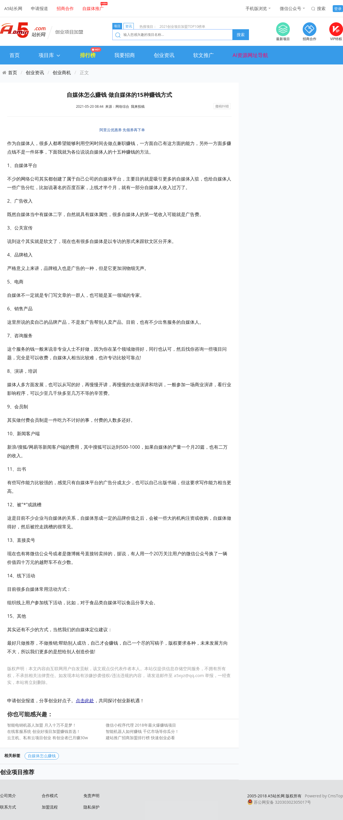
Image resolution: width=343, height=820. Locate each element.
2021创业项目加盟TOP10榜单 (182, 26)
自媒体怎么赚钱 (42, 755)
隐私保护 (91, 807)
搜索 (321, 8)
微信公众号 (290, 8)
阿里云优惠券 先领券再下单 (122, 129)
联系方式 (8, 807)
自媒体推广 (93, 8)
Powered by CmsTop (324, 796)
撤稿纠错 (222, 106)
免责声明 (91, 795)
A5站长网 (13, 8)
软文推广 (203, 55)
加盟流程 (50, 807)
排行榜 (87, 55)
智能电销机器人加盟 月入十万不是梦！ (41, 725)
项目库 (50, 55)
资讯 (128, 26)
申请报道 (39, 8)
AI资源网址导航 (250, 55)
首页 (14, 55)
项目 (117, 25)
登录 (338, 8)
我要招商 (124, 55)
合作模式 (50, 795)
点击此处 (85, 700)
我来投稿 (138, 106)
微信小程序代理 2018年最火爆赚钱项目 (141, 725)
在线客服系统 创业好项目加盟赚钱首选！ (43, 731)
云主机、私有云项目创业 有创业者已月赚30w (47, 737)
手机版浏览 (256, 8)
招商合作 (65, 8)
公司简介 (8, 795)
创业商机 (62, 72)
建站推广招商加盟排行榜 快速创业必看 (140, 737)
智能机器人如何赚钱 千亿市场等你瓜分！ (142, 731)
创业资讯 (164, 55)
